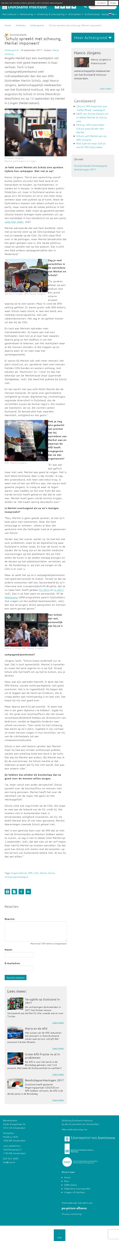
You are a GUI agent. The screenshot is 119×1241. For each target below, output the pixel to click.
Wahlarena (11, 597)
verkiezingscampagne (16, 876)
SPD (30, 872)
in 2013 (44, 589)
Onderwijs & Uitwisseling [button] (52, 14)
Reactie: (10, 918)
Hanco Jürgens (87, 52)
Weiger (113, 3)
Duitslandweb (92, 14)
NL (112, 14)
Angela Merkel (19, 872)
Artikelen (21, 25)
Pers (66, 1181)
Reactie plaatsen (16, 977)
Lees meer (58, 1022)
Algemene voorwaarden (77, 1188)
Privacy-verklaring (72, 1213)
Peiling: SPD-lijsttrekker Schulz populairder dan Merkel (90, 128)
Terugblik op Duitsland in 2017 (42, 1000)
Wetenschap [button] (28, 14)
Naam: (9, 949)
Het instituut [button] (10, 14)
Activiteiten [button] (75, 14)
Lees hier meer (14, 221)
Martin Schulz (47, 872)
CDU (36, 872)
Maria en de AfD (36, 1028)
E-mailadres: (13, 963)
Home (8, 25)
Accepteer (101, 3)
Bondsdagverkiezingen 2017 (44, 1080)
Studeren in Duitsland (15, 20)
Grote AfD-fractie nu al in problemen (42, 1055)
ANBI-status (70, 1184)
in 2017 (58, 589)
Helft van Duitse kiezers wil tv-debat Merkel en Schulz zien (92, 117)
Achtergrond (37, 25)
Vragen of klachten (74, 1192)
